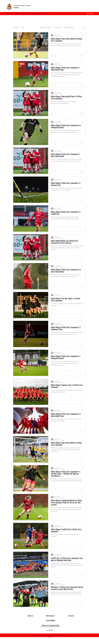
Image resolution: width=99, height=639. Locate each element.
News (23, 27)
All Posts (15, 27)
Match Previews (68, 27)
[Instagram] (92, 13)
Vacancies (71, 616)
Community (57, 27)
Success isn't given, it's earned (22, 5)
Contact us (30, 616)
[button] (24, 13)
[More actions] (83, 35)
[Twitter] (89, 13)
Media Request (50, 616)
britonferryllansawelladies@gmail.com (50, 626)
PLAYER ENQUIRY (50, 621)
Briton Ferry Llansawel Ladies (50, 625)
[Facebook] (87, 13)
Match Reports (32, 27)
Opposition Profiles (45, 27)
